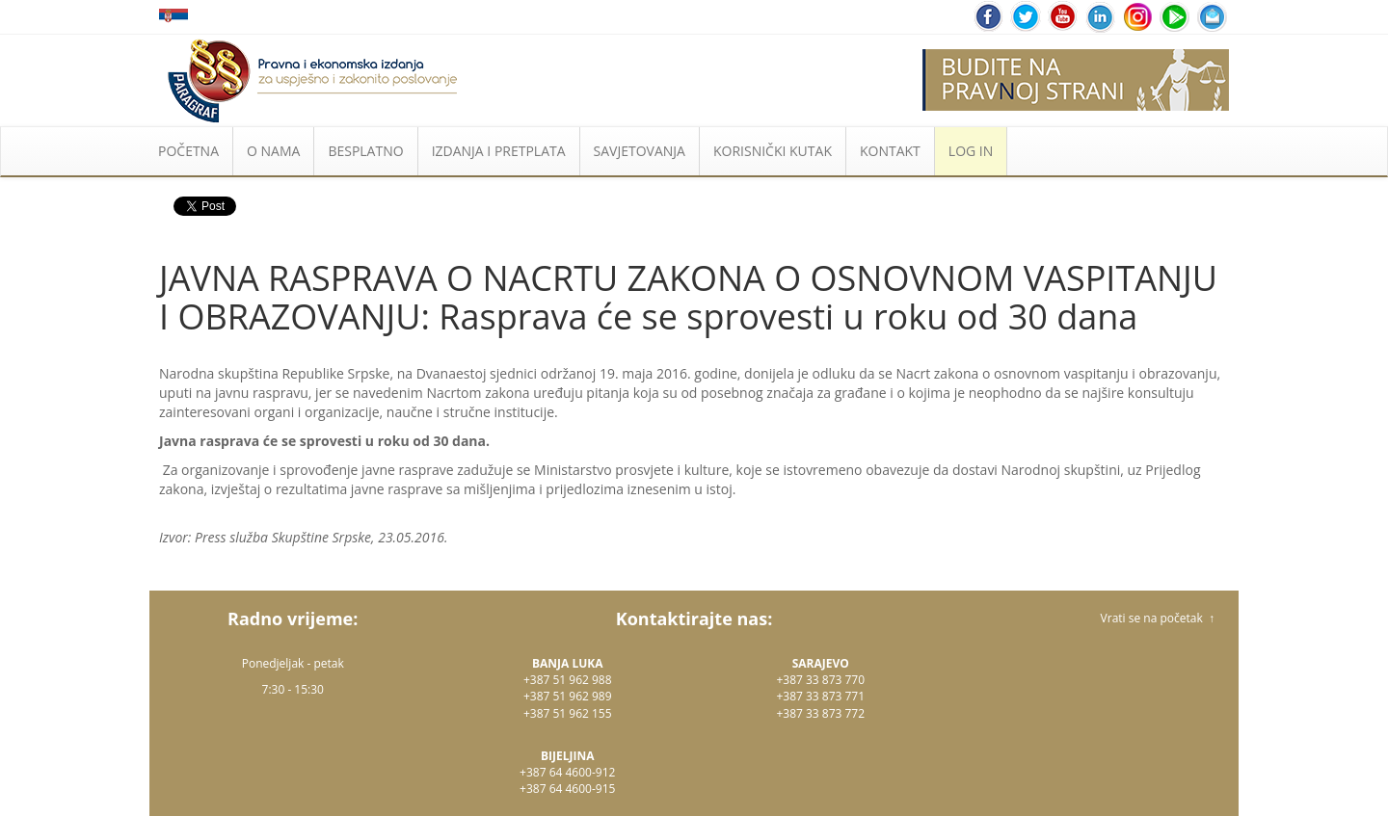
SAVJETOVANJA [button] (639, 151)
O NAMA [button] (273, 151)
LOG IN (970, 151)
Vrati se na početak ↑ (1157, 618)
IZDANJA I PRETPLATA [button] (499, 151)
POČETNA (188, 151)
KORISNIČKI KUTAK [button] (772, 151)
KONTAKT (890, 151)
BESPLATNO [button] (365, 151)
